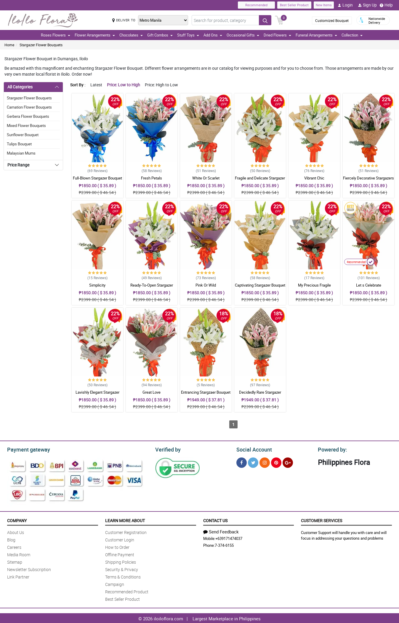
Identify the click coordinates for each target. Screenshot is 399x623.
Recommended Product (126, 591)
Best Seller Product (294, 5)
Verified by (167, 449)
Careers (14, 546)
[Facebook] (241, 462)
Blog (11, 539)
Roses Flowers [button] (55, 35)
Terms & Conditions (123, 576)
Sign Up (367, 5)
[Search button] (265, 20)
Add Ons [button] (212, 35)
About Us (15, 531)
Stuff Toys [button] (188, 35)
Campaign (114, 583)
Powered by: (331, 449)
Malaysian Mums (21, 153)
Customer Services (321, 519)
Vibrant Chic (314, 178)
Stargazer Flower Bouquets (41, 44)
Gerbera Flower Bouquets (28, 116)
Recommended (256, 5)
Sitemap (14, 561)
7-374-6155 (224, 544)
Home (9, 44)
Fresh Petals (151, 178)
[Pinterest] (276, 462)
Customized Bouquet (332, 20)
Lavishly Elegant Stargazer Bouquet (97, 395)
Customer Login (119, 539)
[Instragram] (264, 462)
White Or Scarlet (205, 178)
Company (17, 519)
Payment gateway (26, 449)
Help (386, 5)
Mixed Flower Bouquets (26, 125)
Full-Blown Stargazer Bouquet (97, 178)
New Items (324, 5)
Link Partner (18, 576)
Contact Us (215, 519)
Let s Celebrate (368, 285)
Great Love (151, 392)
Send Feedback (221, 531)
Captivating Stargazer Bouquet (260, 285)
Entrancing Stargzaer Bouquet (205, 392)
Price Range (18, 165)
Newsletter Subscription (29, 568)
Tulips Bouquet (19, 144)
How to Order (117, 546)
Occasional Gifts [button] (243, 35)
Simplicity (97, 285)
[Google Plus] (288, 462)
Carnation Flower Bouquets (29, 107)
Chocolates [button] (131, 35)
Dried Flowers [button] (277, 35)
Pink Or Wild (206, 285)
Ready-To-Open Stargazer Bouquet (151, 287)
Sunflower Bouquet (23, 134)
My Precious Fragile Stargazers (314, 287)
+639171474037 (228, 537)
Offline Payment (119, 554)
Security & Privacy (121, 568)
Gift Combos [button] (160, 35)
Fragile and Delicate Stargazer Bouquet (260, 180)
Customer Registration (126, 531)
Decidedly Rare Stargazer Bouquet (260, 395)
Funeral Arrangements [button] (316, 35)
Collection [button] (352, 35)
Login (345, 5)
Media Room (18, 554)
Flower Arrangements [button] (95, 35)
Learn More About (125, 519)
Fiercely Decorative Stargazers (368, 178)
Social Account (252, 449)
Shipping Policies (120, 561)
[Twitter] (253, 462)
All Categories (20, 87)
